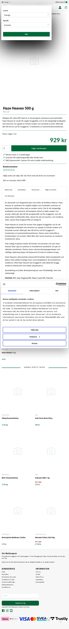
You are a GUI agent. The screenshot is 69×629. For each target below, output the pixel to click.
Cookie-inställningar (8, 582)
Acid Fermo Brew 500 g (43, 418)
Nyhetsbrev (39, 579)
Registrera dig (20, 603)
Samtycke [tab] (12, 291)
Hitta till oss (40, 577)
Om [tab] (56, 291)
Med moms (61, 2)
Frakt (3, 572)
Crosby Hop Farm (40, 534)
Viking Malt (5, 415)
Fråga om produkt (50, 190)
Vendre (28, 607)
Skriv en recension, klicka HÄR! (14, 180)
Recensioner (35, 190)
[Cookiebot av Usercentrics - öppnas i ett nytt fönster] (55, 284)
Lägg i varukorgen (39, 148)
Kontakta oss (6, 587)
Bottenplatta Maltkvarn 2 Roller (14, 537)
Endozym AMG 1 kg (42, 478)
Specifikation (22, 190)
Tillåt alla (34, 330)
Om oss (38, 572)
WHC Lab (6, 112)
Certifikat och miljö (8, 579)
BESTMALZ (5, 474)
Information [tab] (34, 291)
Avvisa (34, 343)
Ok (26, 34)
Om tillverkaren (9, 196)
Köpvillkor (5, 574)
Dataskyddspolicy (7, 585)
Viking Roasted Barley (10, 418)
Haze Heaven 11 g (8, 353)
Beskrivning (8, 190)
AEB (36, 415)
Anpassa (34, 337)
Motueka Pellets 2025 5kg (45, 537)
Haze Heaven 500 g (54, 14)
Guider (38, 574)
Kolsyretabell (40, 582)
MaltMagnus (6, 534)
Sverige (6, 2)
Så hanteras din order (9, 577)
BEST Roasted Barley (10, 478)
